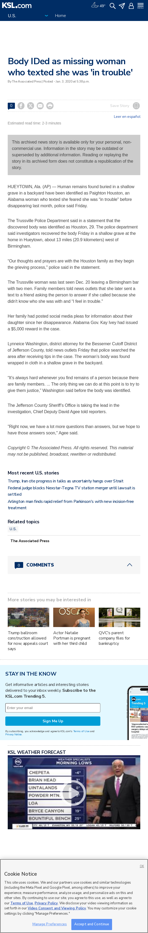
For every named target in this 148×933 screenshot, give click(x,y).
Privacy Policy (46, 903)
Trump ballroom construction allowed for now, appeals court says (28, 641)
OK (142, 866)
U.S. (13, 529)
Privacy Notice (13, 734)
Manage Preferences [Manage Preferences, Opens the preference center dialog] (49, 924)
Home (60, 16)
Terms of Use (81, 731)
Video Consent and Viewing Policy (57, 908)
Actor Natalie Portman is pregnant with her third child (72, 638)
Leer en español (127, 117)
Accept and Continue (91, 924)
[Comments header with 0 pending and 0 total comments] (74, 565)
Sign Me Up (53, 721)
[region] (74, 896)
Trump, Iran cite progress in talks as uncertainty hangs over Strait (66, 481)
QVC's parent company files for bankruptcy (114, 638)
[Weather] (98, 5)
